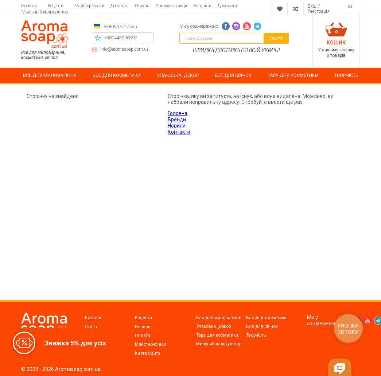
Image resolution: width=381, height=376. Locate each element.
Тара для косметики (217, 335)
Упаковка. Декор (213, 326)
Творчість (256, 335)
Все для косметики (266, 317)
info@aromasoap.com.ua (124, 49)
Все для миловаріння (218, 317)
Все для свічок (262, 326)
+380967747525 (120, 26)
